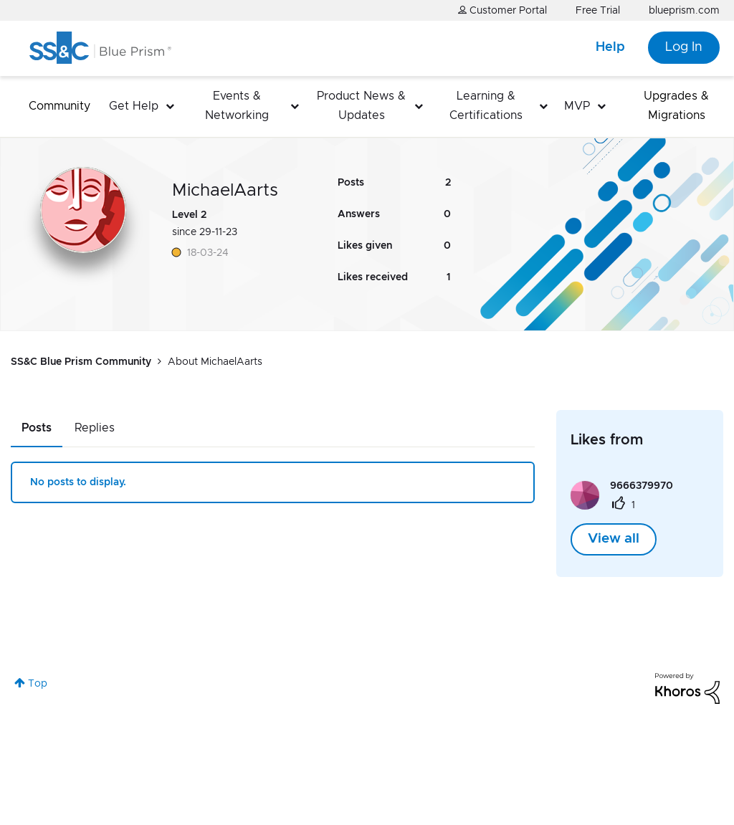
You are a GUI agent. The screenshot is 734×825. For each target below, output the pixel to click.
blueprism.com (684, 11)
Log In (683, 47)
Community (59, 106)
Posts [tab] (37, 428)
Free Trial (598, 11)
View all (613, 539)
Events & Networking (237, 105)
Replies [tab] (95, 428)
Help (610, 47)
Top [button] (37, 684)
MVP (577, 106)
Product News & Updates (361, 105)
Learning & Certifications (486, 105)
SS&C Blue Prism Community (81, 362)
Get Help (133, 106)
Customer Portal (502, 10)
